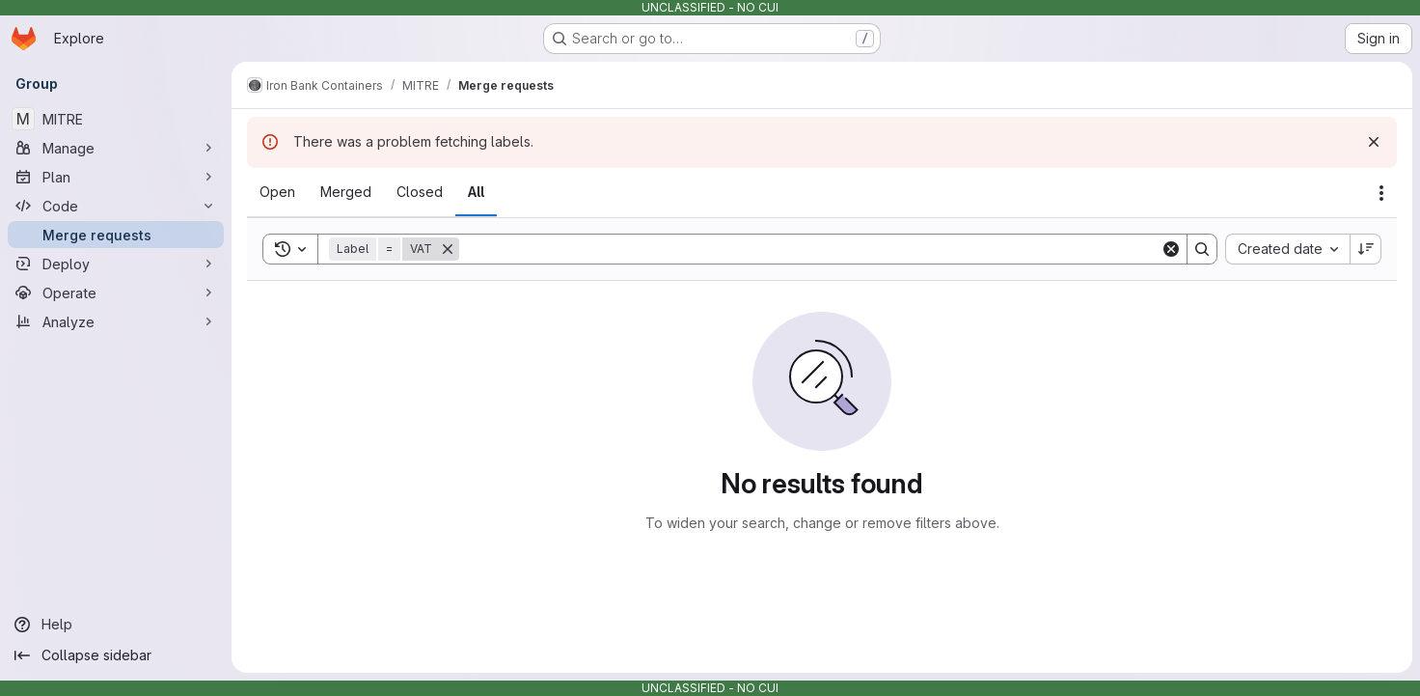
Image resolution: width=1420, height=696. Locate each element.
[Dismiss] (1373, 141)
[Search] (810, 249)
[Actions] (1381, 193)
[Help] (116, 624)
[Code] (116, 205)
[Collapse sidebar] (116, 655)
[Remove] (447, 249)
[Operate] (116, 292)
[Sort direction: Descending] (1366, 249)
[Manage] (116, 147)
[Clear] (1171, 249)
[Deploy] (116, 263)
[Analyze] (116, 321)
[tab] (277, 192)
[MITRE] (116, 118)
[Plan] (116, 176)
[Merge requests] (116, 234)
